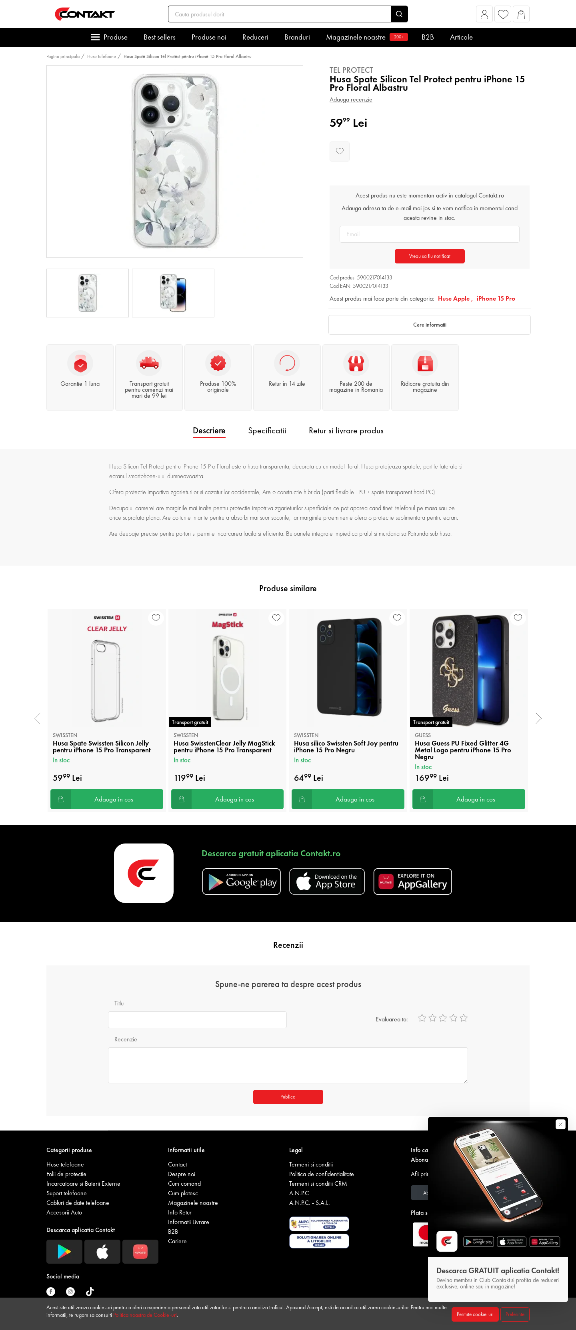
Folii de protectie (66, 1174)
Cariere (177, 1241)
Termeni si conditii (311, 1164)
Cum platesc (183, 1193)
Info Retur (180, 1212)
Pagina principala (63, 56)
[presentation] (37, 718)
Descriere (209, 430)
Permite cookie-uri (475, 1314)
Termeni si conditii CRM (318, 1183)
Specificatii (267, 430)
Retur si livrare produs (346, 430)
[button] (484, 16)
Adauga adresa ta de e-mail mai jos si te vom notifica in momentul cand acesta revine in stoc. (430, 213)
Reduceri (255, 37)
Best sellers (160, 37)
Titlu (119, 1003)
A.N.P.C (299, 1193)
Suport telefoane (66, 1193)
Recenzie (125, 1039)
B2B (428, 37)
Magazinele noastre (366, 37)
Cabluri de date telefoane (77, 1202)
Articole (461, 37)
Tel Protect (351, 70)
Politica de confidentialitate (321, 1174)
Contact (177, 1164)
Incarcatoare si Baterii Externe (83, 1183)
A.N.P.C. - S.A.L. (309, 1202)
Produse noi (209, 37)
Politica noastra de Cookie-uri (145, 1314)
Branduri (297, 37)
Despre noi (181, 1174)
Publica (288, 1096)
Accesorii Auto (64, 1212)
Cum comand (184, 1183)
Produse (116, 37)
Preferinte (515, 1314)
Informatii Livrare (188, 1222)
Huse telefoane (101, 56)
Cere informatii (429, 324)
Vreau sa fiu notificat (429, 256)
